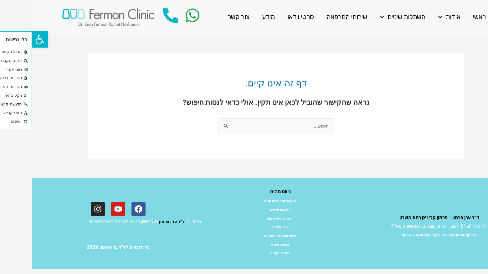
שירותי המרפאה (315, 17)
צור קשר (207, 17)
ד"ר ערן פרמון (139, 222)
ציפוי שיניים (248, 227)
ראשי (447, 17)
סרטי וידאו (268, 17)
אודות (417, 17)
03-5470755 (425, 235)
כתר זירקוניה (248, 253)
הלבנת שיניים (248, 210)
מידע (236, 17)
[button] (8, 39)
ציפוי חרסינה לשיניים (248, 236)
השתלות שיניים (370, 17)
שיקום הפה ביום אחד (248, 201)
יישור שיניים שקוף (248, 218)
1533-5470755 (380, 235)
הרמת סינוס (248, 245)
